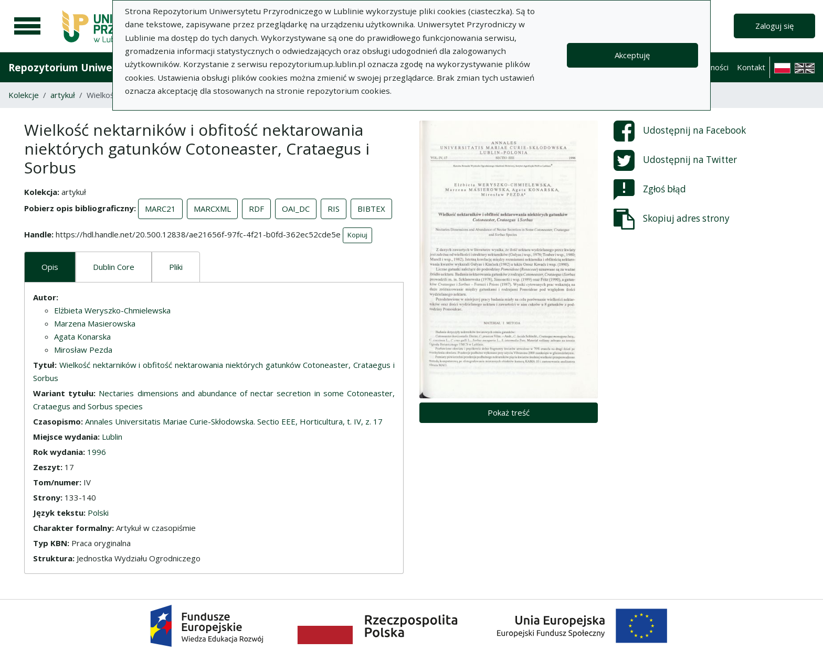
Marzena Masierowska (94, 323)
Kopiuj (357, 235)
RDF (256, 208)
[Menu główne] (27, 26)
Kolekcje (23, 95)
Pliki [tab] (176, 267)
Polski (98, 512)
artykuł (62, 95)
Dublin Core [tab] (113, 267)
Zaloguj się (774, 25)
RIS (334, 208)
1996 (96, 452)
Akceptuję (632, 55)
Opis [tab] (49, 267)
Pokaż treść (509, 412)
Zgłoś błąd (650, 189)
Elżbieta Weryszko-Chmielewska (112, 310)
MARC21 (160, 208)
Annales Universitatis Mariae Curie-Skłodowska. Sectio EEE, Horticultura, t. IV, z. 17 (234, 421)
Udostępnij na (680, 131)
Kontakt (751, 67)
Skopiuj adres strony (672, 219)
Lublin (112, 436)
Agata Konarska (82, 336)
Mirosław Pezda (83, 349)
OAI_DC (296, 208)
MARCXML (212, 208)
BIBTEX (371, 208)
